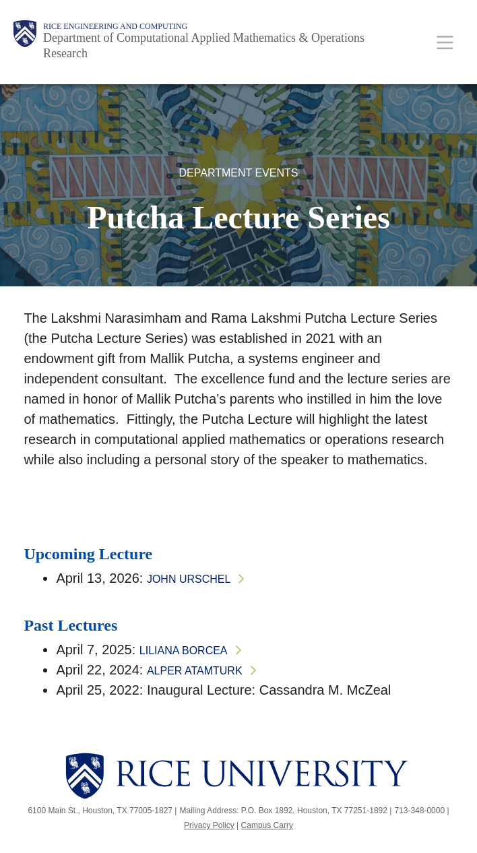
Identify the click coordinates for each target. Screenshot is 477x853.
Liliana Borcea (183, 650)
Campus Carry (267, 825)
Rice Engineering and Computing (115, 26)
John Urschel (188, 579)
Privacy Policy (209, 825)
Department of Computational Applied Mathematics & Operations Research (203, 45)
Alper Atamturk (195, 670)
